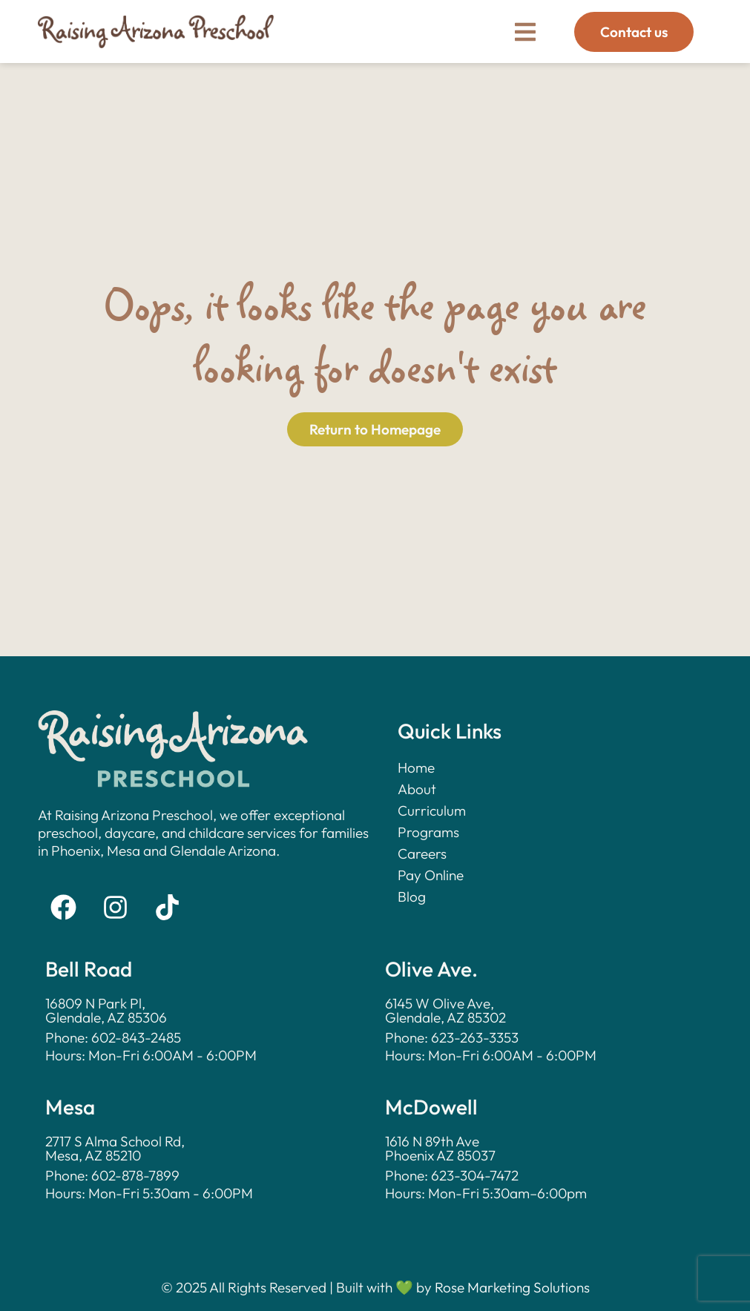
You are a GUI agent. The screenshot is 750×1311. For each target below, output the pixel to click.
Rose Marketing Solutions (512, 1287)
